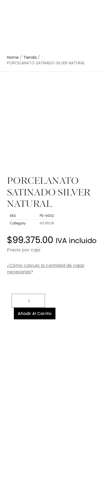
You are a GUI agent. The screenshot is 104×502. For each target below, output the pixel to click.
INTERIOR (47, 223)
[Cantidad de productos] (28, 301)
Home (13, 57)
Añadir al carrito (35, 313)
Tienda (30, 57)
